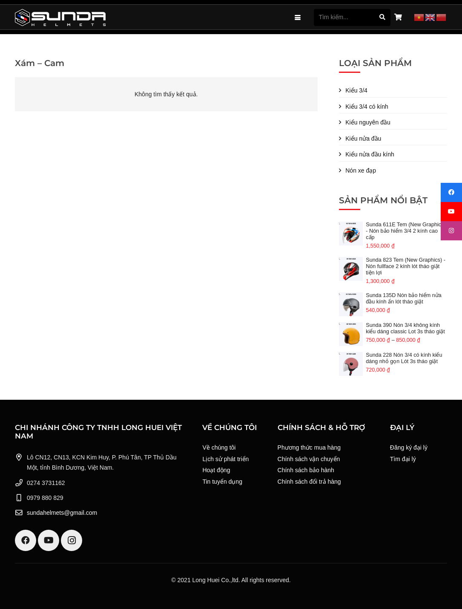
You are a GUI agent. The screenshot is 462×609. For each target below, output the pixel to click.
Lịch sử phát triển (225, 459)
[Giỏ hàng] (397, 17)
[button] (297, 17)
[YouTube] (48, 540)
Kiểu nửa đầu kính (369, 154)
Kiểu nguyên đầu (367, 122)
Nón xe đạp (360, 170)
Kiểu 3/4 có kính (366, 106)
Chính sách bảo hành (306, 470)
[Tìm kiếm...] (352, 17)
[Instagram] (71, 540)
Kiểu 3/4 (356, 90)
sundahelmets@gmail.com (62, 512)
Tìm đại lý (403, 459)
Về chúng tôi (218, 447)
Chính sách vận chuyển (309, 459)
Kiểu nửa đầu (363, 138)
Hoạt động (216, 470)
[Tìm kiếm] (382, 17)
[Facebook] (25, 540)
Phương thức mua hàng (309, 447)
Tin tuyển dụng (222, 481)
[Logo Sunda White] (60, 17)
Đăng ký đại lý (409, 447)
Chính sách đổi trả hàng (309, 481)
